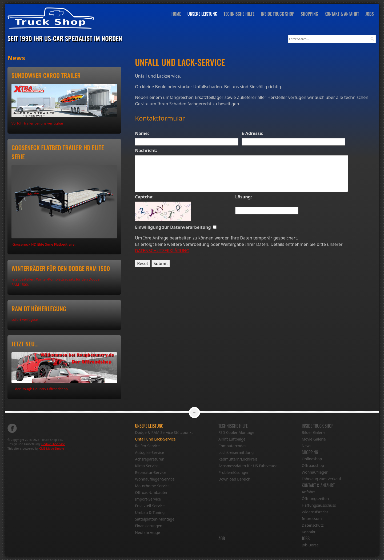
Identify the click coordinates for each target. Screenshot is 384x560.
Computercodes (232, 445)
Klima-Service (146, 465)
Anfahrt (308, 491)
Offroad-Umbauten (152, 492)
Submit (161, 263)
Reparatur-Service (150, 472)
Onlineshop (312, 458)
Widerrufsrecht (315, 511)
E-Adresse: (252, 133)
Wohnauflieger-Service (154, 478)
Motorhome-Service (152, 485)
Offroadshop (313, 465)
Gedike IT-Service (53, 444)
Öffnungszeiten (315, 498)
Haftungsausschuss (319, 504)
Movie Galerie (314, 438)
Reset (142, 263)
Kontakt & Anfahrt (343, 14)
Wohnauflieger (315, 471)
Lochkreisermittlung (236, 452)
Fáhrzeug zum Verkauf (321, 478)
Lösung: (243, 196)
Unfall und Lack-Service (155, 438)
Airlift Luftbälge (232, 438)
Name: (142, 133)
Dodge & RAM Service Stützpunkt (164, 432)
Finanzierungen (148, 525)
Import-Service (148, 498)
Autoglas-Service (149, 452)
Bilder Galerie (314, 432)
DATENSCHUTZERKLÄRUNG (162, 250)
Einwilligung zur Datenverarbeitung (174, 227)
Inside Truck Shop (278, 14)
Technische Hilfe (240, 14)
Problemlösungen (234, 472)
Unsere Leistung (203, 14)
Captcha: (144, 196)
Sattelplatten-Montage (154, 518)
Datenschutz (313, 524)
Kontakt (308, 531)
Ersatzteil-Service (150, 505)
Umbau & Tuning (150, 512)
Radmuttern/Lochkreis (238, 458)
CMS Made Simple (51, 448)
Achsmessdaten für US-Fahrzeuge (248, 465)
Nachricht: (146, 150)
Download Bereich (234, 478)
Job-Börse (310, 544)
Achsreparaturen (149, 458)
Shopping (310, 14)
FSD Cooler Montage (236, 432)
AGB (221, 538)
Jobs (370, 14)
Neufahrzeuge (147, 532)
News (306, 445)
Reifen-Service (147, 445)
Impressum (312, 518)
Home (177, 14)
